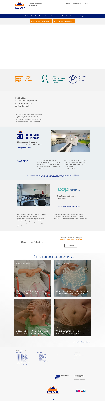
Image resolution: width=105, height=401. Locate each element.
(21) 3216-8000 (33, 5)
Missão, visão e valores (43, 357)
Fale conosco (76, 356)
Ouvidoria (76, 358)
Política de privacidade (79, 379)
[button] (77, 3)
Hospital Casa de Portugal (21, 355)
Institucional (28, 16)
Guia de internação (78, 354)
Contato (86, 3)
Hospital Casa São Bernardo (22, 358)
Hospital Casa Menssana (22, 357)
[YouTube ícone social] (82, 391)
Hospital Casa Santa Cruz (22, 361)
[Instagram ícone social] (79, 391)
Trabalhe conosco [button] (41, 354)
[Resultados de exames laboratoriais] (64, 21)
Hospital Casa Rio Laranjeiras (22, 360)
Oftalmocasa (19, 363)
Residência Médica (60, 355)
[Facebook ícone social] (77, 391)
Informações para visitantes (79, 355)
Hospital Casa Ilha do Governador (23, 362)
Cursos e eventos (60, 354)
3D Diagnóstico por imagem (22, 364)
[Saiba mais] (70, 245)
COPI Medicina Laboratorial (22, 365)
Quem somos (41, 356)
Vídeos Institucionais (42, 360)
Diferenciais (41, 359)
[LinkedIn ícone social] (84, 391)
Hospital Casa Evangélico (22, 356)
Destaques (41, 355)
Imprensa (40, 358)
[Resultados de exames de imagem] (41, 21)
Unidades (54, 16)
